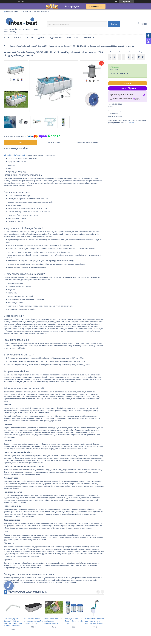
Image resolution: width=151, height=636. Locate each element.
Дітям (41, 38)
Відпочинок (56, 38)
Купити (127, 83)
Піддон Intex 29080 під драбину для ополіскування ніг (53, 621)
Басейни (17, 38)
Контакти (89, 38)
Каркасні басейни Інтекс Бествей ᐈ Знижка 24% (28, 46)
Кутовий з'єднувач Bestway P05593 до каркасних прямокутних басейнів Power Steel (13, 622)
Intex (6, 38)
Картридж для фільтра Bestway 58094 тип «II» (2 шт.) (74, 621)
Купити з (128, 88)
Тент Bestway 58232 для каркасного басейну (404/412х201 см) (33, 621)
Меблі (30, 38)
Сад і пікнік (72, 38)
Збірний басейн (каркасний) (14, 155)
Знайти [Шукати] (114, 24)
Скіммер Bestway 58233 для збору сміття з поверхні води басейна (94, 621)
